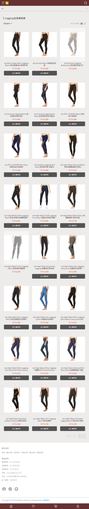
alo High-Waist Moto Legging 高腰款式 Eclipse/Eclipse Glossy (44, 369)
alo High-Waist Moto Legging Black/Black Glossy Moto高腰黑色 (73, 318)
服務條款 (40, 452)
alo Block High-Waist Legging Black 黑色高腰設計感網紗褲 (16, 64)
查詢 (3, 452)
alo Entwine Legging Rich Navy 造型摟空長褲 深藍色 (44, 115)
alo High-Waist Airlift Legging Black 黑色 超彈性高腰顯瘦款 (16, 216)
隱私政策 (32, 452)
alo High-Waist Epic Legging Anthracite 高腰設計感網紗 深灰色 (72, 267)
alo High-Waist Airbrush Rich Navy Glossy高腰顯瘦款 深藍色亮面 (73, 369)
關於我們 (9, 452)
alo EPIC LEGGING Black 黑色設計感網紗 (72, 115)
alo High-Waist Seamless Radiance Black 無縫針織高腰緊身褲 (16, 420)
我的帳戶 (17, 452)
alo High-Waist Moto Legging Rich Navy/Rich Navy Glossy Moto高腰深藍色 (16, 369)
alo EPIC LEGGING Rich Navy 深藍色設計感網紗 (16, 166)
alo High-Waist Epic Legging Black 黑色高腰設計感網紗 (16, 318)
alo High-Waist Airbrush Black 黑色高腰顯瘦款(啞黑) (72, 166)
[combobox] (7, 23)
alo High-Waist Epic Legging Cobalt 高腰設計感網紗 (44, 318)
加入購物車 (16, 73)
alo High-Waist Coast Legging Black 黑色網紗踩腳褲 (16, 267)
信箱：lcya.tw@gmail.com (12, 473)
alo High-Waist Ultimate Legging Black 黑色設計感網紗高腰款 (73, 420)
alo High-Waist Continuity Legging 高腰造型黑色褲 (44, 267)
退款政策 (24, 452)
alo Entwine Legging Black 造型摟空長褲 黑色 (16, 115)
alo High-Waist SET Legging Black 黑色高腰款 (44, 420)
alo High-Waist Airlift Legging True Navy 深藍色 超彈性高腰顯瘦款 (44, 216)
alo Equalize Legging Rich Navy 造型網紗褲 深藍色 (44, 166)
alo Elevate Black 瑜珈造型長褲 (44, 64)
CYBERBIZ (45, 500)
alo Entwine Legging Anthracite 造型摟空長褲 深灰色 (72, 64)
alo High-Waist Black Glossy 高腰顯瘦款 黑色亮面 (72, 216)
